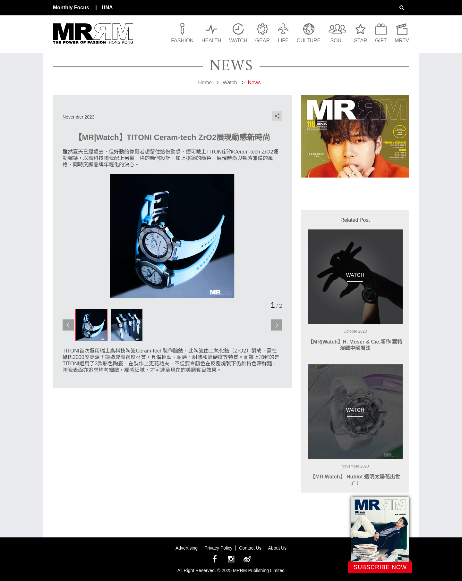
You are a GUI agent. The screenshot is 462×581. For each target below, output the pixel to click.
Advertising (186, 548)
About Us (277, 548)
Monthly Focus (71, 7)
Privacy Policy (218, 548)
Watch (230, 82)
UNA (107, 7)
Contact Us (250, 548)
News (254, 82)
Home (205, 82)
